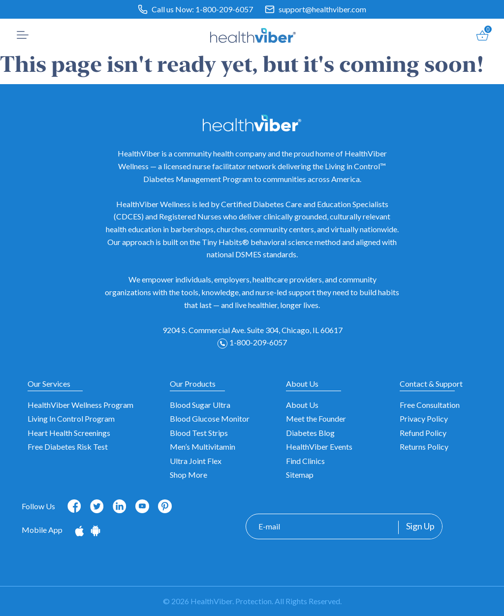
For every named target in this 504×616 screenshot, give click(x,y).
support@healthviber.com (322, 9)
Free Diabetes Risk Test (68, 446)
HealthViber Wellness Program (80, 404)
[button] (23, 35)
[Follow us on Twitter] (97, 505)
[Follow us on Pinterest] (165, 506)
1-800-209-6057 (224, 9)
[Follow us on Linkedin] (119, 505)
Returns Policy (424, 446)
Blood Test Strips (199, 432)
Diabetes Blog (310, 432)
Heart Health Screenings (69, 432)
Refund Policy (423, 432)
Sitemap (300, 474)
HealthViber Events (319, 446)
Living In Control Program (71, 418)
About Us (302, 404)
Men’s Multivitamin (202, 446)
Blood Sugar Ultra (200, 404)
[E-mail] (322, 526)
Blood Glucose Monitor (210, 418)
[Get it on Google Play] (95, 529)
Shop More (188, 474)
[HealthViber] (253, 34)
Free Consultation (430, 404)
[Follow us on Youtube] (142, 506)
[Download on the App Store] (80, 529)
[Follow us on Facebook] (74, 505)
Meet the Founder (316, 418)
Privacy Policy (424, 418)
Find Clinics (305, 460)
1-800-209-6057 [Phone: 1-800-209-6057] (252, 342)
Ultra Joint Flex (195, 460)
